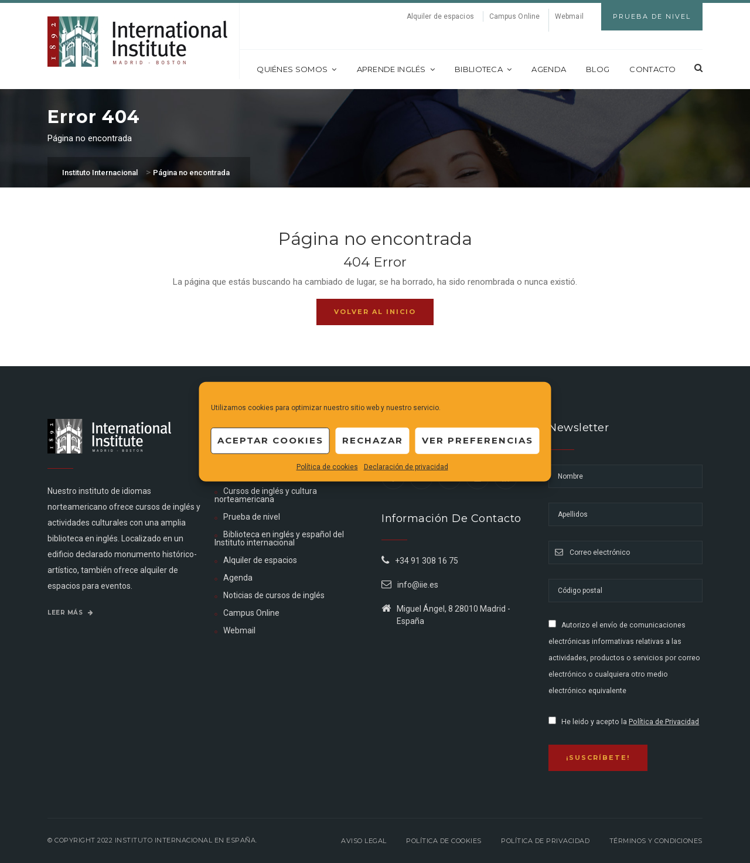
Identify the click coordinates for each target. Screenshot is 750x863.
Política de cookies (327, 466)
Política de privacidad (545, 841)
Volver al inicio (375, 312)
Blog (597, 69)
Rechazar (372, 440)
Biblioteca (483, 69)
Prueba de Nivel (652, 16)
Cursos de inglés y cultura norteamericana (265, 495)
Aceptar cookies (270, 440)
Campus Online (514, 16)
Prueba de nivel (251, 516)
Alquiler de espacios (440, 16)
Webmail (569, 16)
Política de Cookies (444, 841)
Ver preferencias (477, 440)
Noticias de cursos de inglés (274, 595)
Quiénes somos (296, 69)
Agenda (548, 69)
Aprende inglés (396, 69)
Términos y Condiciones (656, 841)
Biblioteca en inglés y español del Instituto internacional (279, 538)
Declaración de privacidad (406, 466)
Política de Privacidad (664, 722)
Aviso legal (364, 841)
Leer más (70, 612)
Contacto (652, 69)
